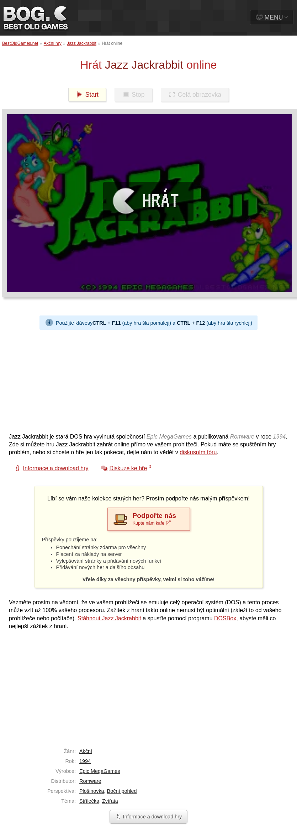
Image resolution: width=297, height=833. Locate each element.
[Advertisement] (137, 379)
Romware (90, 781)
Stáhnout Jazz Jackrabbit (109, 618)
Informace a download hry (148, 816)
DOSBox (225, 618)
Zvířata (110, 801)
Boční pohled (122, 791)
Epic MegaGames (99, 771)
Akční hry (53, 43)
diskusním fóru (198, 452)
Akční (85, 751)
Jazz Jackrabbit (81, 43)
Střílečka (89, 801)
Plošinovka (91, 791)
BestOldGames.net (20, 43)
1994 (85, 761)
